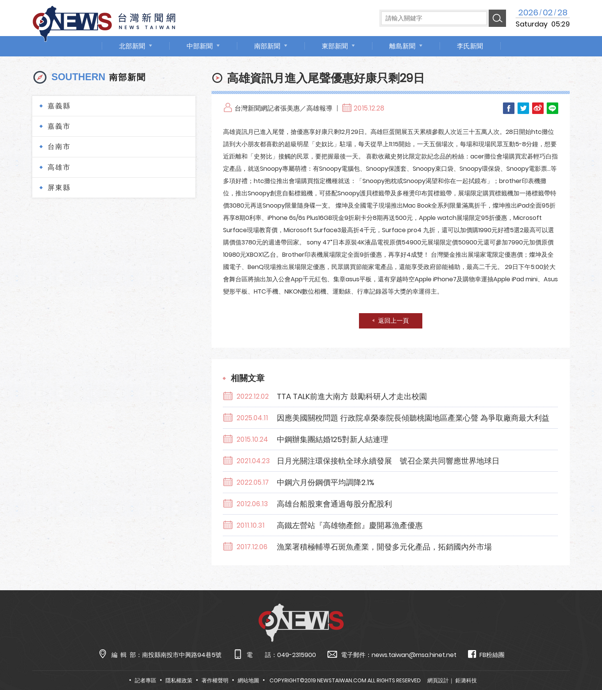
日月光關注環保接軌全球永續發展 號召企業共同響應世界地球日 (388, 461)
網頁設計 (438, 680)
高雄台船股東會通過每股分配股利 (334, 504)
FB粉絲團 (486, 654)
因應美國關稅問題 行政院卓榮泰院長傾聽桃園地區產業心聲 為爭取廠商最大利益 (413, 418)
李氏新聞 (470, 46)
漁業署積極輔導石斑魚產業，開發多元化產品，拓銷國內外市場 (384, 546)
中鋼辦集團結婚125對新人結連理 (332, 439)
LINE (552, 108)
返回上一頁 (393, 320)
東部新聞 (335, 46)
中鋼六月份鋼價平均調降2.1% (325, 482)
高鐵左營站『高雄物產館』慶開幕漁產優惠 (350, 525)
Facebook (508, 108)
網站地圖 (248, 680)
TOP (581, 661)
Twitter (523, 108)
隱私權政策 (178, 680)
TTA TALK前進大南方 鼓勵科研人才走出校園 (352, 396)
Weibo (538, 108)
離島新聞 (402, 46)
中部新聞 (200, 46)
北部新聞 (132, 46)
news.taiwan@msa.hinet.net (414, 654)
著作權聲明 (215, 680)
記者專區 (145, 680)
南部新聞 (267, 46)
